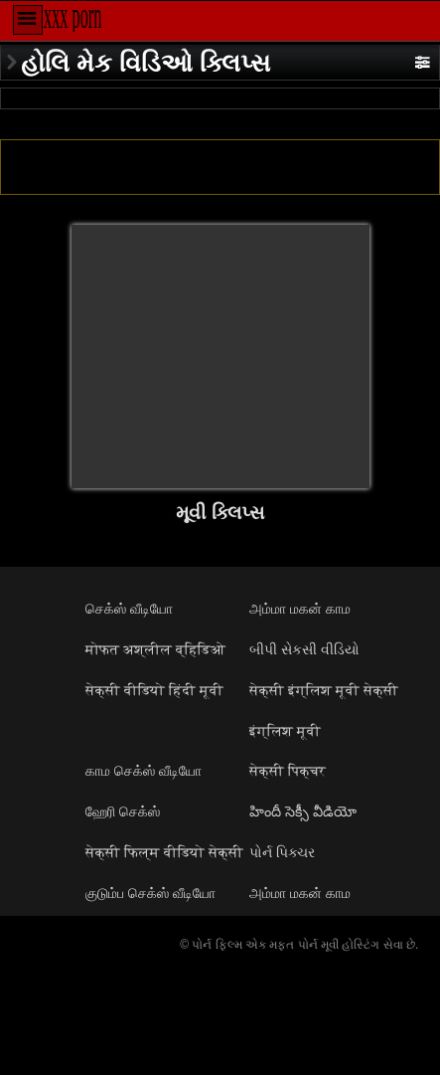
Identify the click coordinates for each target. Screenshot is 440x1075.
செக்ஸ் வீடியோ (129, 609)
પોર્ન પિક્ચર (282, 852)
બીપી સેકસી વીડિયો (304, 649)
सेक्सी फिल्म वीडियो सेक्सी (164, 852)
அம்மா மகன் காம (300, 609)
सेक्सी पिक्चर (287, 771)
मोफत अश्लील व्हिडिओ (155, 649)
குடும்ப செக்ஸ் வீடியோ (150, 893)
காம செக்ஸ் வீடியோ (143, 771)
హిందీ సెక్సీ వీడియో (303, 811)
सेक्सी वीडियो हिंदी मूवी (154, 690)
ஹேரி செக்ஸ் (122, 811)
